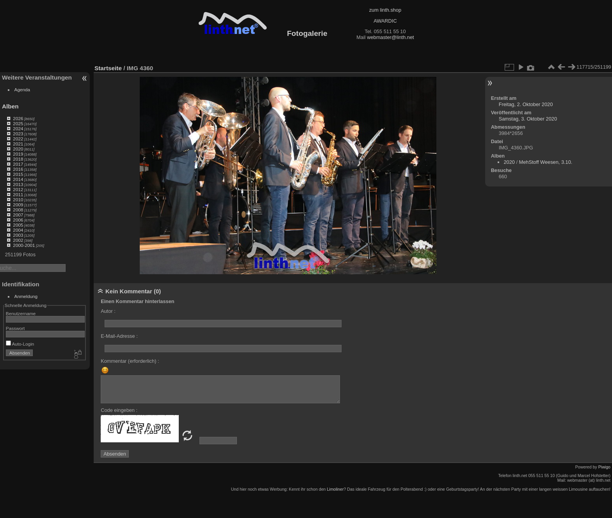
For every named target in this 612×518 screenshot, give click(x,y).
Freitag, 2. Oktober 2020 (526, 104)
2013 (18, 184)
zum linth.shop (385, 10)
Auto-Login (20, 343)
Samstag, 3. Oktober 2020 (528, 119)
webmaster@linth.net (390, 37)
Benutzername (21, 313)
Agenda (22, 89)
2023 (18, 133)
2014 (18, 179)
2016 (18, 169)
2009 (18, 204)
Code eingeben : (119, 410)
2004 (18, 229)
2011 (18, 194)
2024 (18, 128)
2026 (18, 118)
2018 (18, 158)
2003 (18, 235)
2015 (18, 174)
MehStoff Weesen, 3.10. (546, 162)
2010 (18, 199)
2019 (18, 153)
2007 (18, 214)
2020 (18, 148)
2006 (18, 219)
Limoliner (335, 489)
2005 (18, 224)
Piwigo (604, 467)
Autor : (108, 311)
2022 (18, 138)
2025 (18, 123)
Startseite (108, 68)
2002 (18, 240)
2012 (18, 189)
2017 (18, 164)
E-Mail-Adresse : (119, 336)
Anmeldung (26, 296)
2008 (18, 209)
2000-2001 (24, 245)
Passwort (15, 328)
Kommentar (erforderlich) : (130, 361)
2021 (18, 143)
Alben (10, 106)
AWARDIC (385, 21)
